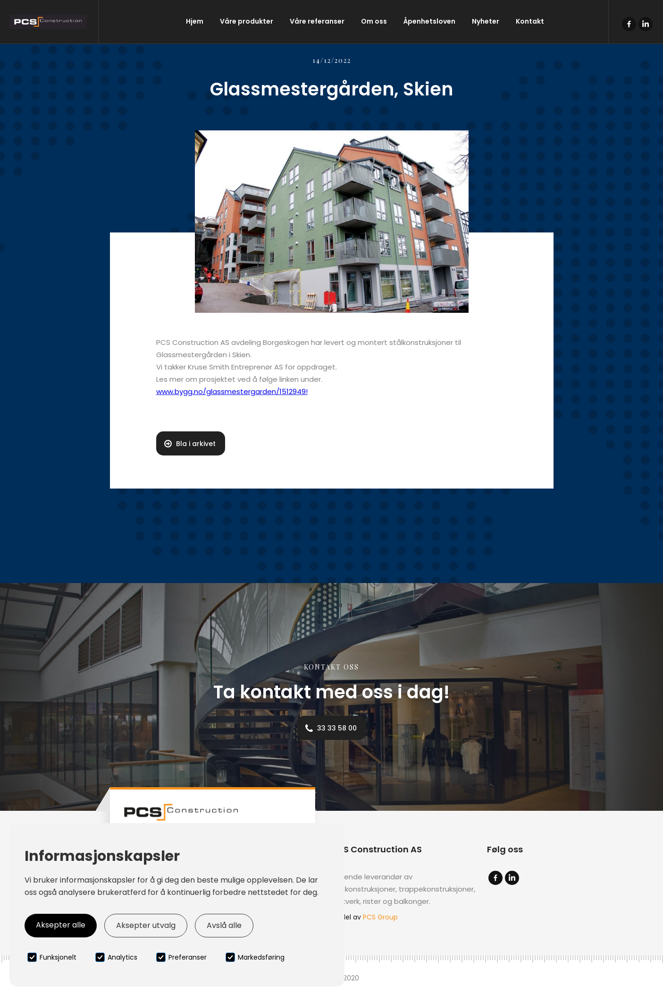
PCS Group (380, 917)
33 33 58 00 (337, 728)
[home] (49, 21)
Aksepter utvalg (146, 925)
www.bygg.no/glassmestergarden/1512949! (232, 391)
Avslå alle (224, 925)
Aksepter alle (60, 924)
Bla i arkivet (196, 443)
